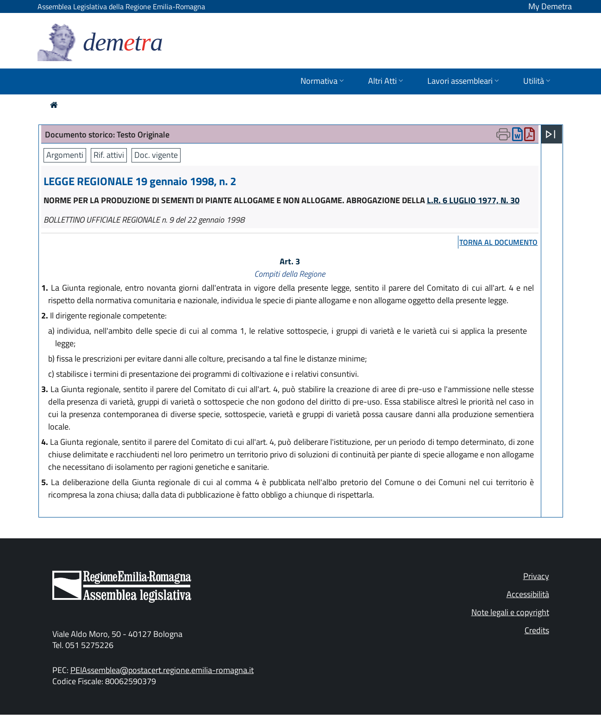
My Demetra (550, 6)
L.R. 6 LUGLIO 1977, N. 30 (473, 200)
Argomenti (64, 155)
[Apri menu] (550, 134)
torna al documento (498, 242)
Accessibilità (528, 594)
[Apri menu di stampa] (503, 134)
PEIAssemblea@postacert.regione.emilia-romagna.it (162, 670)
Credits (537, 630)
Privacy (536, 576)
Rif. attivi (109, 155)
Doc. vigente (156, 155)
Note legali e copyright (510, 612)
